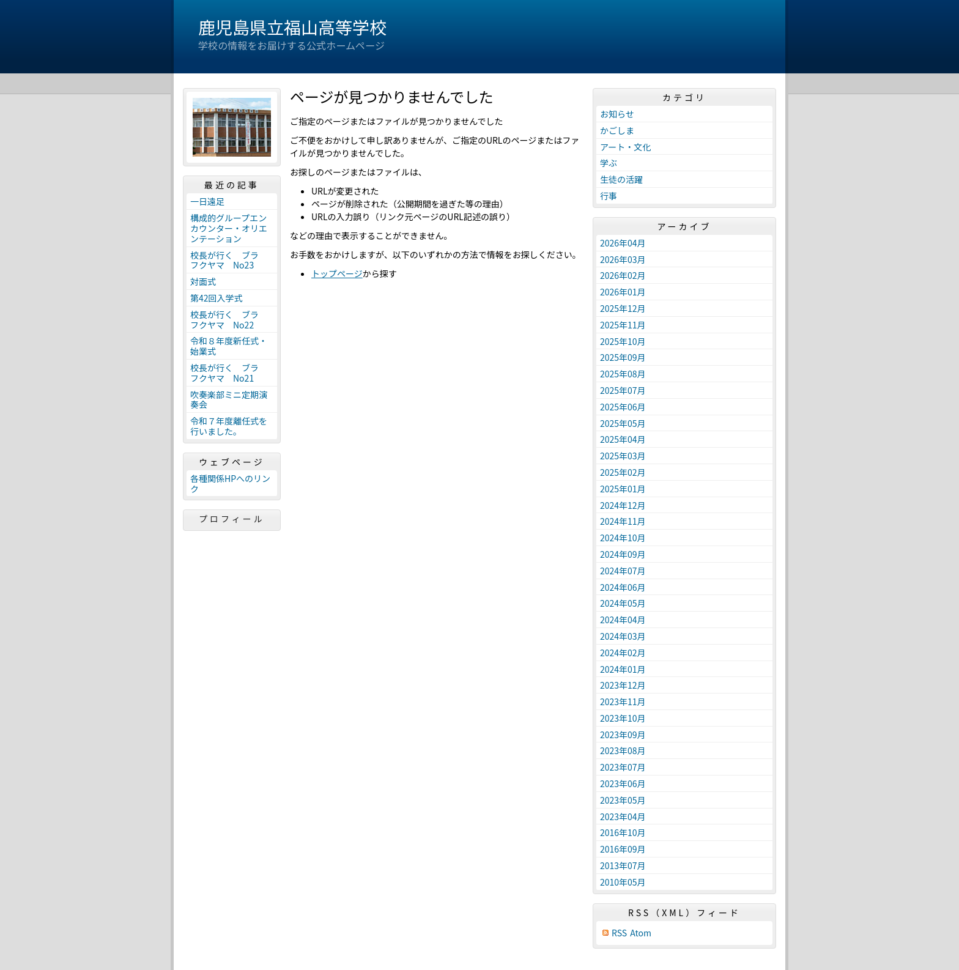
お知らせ (617, 114)
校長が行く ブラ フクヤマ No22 (228, 319)
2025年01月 (623, 489)
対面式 (203, 281)
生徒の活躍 (621, 179)
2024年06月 (623, 587)
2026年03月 (623, 259)
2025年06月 (623, 407)
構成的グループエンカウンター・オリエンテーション (228, 228)
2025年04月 (623, 439)
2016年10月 (623, 832)
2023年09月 (623, 734)
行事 (608, 196)
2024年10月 (623, 537)
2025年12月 (623, 308)
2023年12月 (623, 685)
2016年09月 (623, 849)
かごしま (617, 130)
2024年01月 (623, 669)
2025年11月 (623, 325)
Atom (640, 933)
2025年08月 (623, 374)
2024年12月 (623, 505)
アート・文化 (625, 147)
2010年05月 (623, 882)
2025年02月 (623, 472)
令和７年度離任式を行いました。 (228, 426)
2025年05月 (623, 423)
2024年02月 (623, 652)
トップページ (337, 273)
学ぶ (608, 163)
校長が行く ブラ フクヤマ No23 (228, 260)
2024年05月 (623, 603)
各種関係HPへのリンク (230, 483)
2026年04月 (623, 243)
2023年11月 (623, 701)
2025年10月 (623, 341)
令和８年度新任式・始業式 (228, 346)
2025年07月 (623, 390)
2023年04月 (623, 816)
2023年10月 (623, 718)
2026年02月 (623, 275)
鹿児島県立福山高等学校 (292, 27)
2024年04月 (623, 619)
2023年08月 (623, 750)
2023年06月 (623, 783)
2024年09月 (623, 554)
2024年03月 (623, 636)
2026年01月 (623, 292)
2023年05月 (623, 800)
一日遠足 (207, 201)
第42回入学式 (216, 298)
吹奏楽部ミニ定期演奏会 (228, 399)
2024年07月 (623, 571)
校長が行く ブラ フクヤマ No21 (228, 372)
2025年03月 (623, 456)
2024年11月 (623, 521)
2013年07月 (623, 865)
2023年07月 (623, 767)
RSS (619, 933)
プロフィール (232, 518)
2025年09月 (623, 357)
